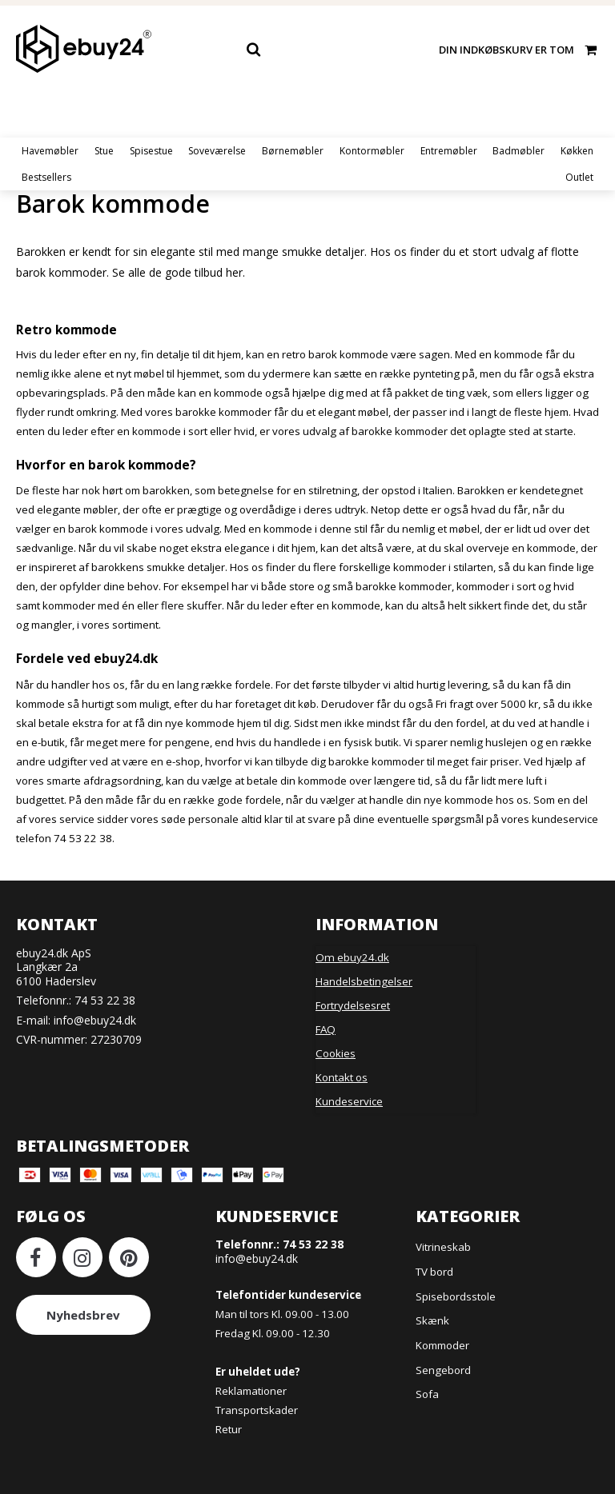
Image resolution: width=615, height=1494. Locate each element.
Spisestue (151, 151)
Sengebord (443, 1370)
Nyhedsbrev (83, 1315)
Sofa (427, 1394)
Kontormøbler (372, 151)
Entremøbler (448, 151)
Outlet (579, 177)
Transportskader (256, 1410)
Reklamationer (251, 1391)
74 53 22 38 (104, 1000)
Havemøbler (50, 151)
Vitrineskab (443, 1247)
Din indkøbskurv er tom (519, 49)
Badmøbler (518, 151)
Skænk (432, 1320)
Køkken (577, 151)
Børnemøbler (293, 151)
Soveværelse (217, 151)
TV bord (434, 1271)
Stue (104, 151)
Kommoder (442, 1345)
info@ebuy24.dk (95, 1020)
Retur (228, 1429)
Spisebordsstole (456, 1296)
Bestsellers (46, 177)
